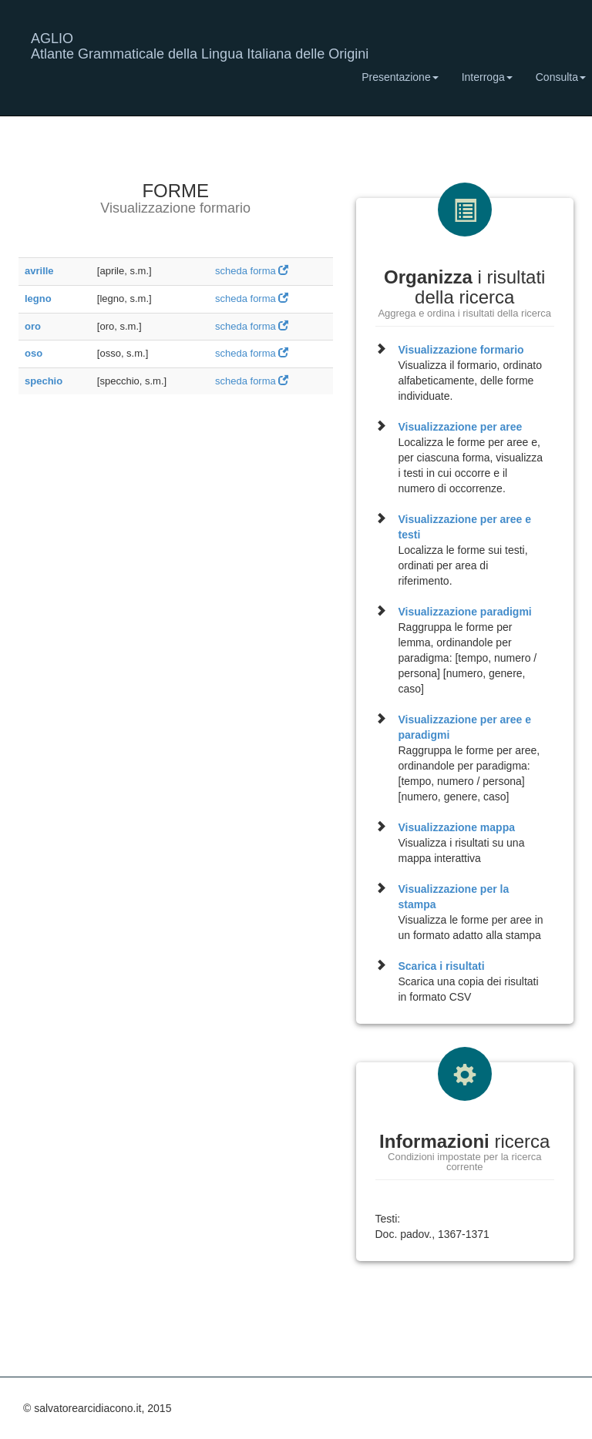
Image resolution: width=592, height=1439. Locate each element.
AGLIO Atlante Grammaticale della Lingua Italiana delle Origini (199, 44)
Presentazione (400, 77)
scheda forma (251, 271)
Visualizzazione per (461, 427)
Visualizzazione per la (454, 897)
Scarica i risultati (442, 966)
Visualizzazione (461, 350)
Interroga (487, 77)
